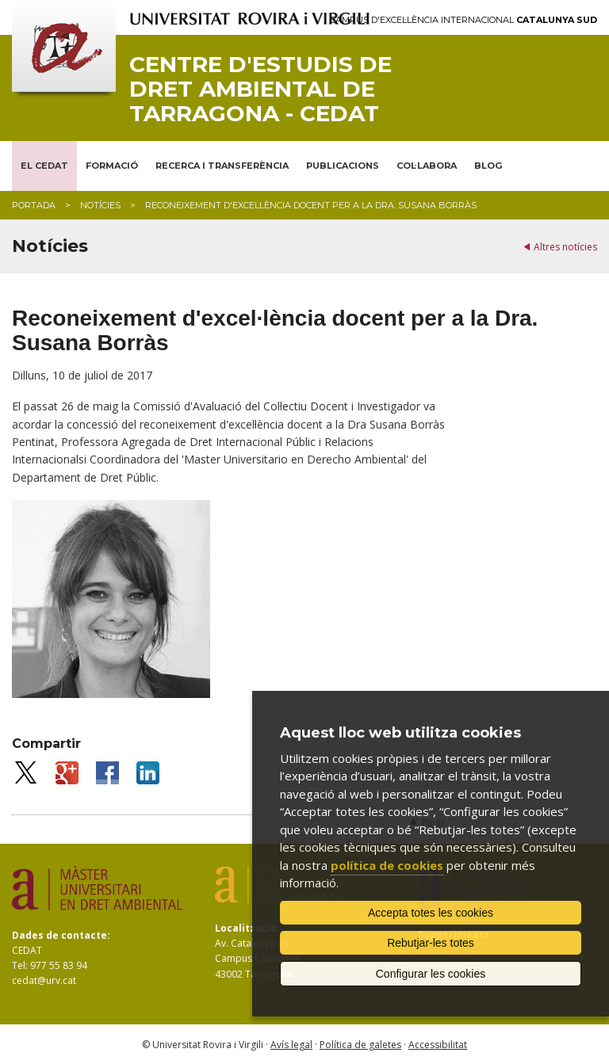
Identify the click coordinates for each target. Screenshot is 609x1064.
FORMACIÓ (112, 165)
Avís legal (291, 1044)
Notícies (100, 205)
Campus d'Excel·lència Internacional (463, 20)
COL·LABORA (426, 165)
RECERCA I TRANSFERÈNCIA (222, 165)
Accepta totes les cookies (430, 912)
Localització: (247, 928)
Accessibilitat (437, 1044)
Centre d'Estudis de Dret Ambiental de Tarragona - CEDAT (260, 88)
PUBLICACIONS (342, 165)
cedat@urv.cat (44, 980)
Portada (34, 205)
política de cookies (387, 865)
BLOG (488, 165)
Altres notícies (565, 247)
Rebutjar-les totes (430, 942)
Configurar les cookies (431, 973)
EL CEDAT (44, 165)
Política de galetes (360, 1044)
